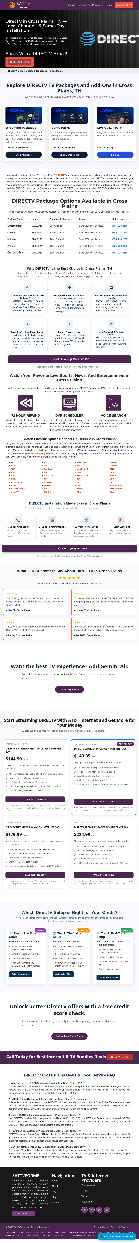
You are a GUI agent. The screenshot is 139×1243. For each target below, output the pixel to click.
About (55, 1189)
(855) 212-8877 (124, 5)
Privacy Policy (100, 1231)
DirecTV (85, 1194)
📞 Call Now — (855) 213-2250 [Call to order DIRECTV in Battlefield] (69, 359)
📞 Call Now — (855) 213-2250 (69, 548)
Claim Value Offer (63, 978)
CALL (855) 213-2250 (35, 800)
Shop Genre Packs (69, 154)
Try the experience (69, 689)
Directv (29, 71)
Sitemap (56, 1206)
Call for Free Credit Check (69, 1039)
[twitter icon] (84, 1213)
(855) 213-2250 (19, 61)
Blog (109, 5)
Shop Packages (24, 154)
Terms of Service (120, 1231)
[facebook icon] (91, 1213)
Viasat (84, 1199)
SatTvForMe (20, 1231)
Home (72, 4)
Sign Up (115, 154)
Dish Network (88, 1188)
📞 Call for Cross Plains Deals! (117, 1236)
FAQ (54, 1195)
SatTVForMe (15, 71)
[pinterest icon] (106, 1213)
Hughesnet (87, 1205)
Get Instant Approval (108, 981)
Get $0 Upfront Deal (21, 978)
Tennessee (41, 71)
